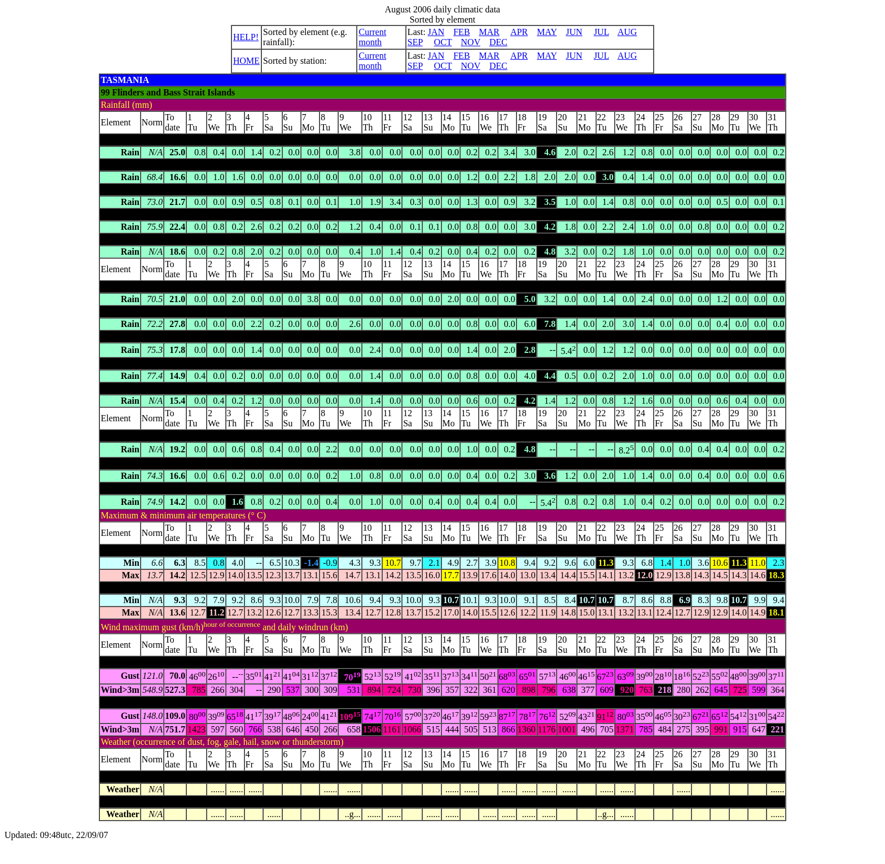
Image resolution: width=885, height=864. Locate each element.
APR (519, 32)
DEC (498, 42)
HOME (246, 61)
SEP (415, 42)
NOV (470, 42)
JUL (601, 32)
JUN (574, 32)
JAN (436, 32)
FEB (461, 32)
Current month (372, 37)
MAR (489, 32)
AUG (627, 32)
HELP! (246, 37)
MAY (547, 32)
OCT (443, 42)
